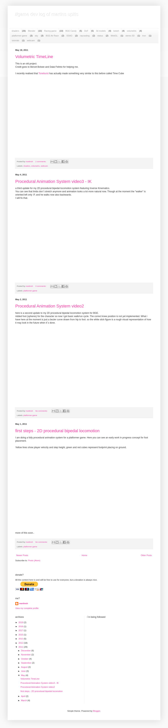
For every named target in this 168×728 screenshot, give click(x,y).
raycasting (85, 36)
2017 (21, 630)
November (26, 654)
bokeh (116, 31)
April (23, 696)
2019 (21, 622)
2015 (21, 635)
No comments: (41, 411)
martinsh (23, 603)
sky (36, 36)
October (25, 659)
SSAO (69, 36)
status (100, 36)
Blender (31, 31)
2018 (21, 626)
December (26, 650)
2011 (21, 647)
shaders (15, 31)
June (23, 671)
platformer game (19, 36)
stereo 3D (130, 36)
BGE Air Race (52, 36)
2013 (21, 639)
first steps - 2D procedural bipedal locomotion (57, 430)
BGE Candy (71, 31)
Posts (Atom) (34, 560)
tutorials (15, 40)
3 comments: (41, 286)
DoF (86, 31)
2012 (21, 643)
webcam (31, 40)
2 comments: (41, 161)
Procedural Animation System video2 (49, 306)
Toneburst (43, 73)
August (24, 667)
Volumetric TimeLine (34, 56)
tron (144, 36)
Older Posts (146, 555)
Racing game (50, 31)
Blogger (96, 711)
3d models (101, 31)
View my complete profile (27, 608)
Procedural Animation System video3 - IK (53, 181)
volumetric (131, 31)
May (23, 675)
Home (84, 555)
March (24, 700)
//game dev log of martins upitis (47, 14)
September (26, 663)
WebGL (114, 36)
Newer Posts (22, 555)
